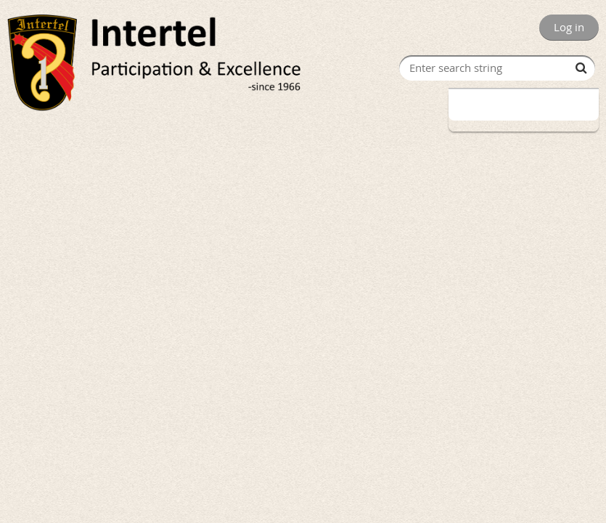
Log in (569, 27)
